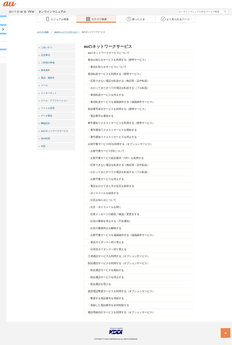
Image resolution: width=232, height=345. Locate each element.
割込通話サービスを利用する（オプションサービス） (119, 263)
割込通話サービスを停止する (107, 277)
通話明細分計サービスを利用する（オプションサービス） (121, 312)
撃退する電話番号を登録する (107, 298)
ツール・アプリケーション (54, 100)
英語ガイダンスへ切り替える (107, 242)
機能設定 (45, 123)
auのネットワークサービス (66, 32)
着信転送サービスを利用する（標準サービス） (115, 73)
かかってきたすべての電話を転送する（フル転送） (120, 87)
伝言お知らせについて (103, 200)
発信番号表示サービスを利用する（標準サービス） (117, 108)
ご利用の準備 (47, 62)
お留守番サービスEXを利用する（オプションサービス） (120, 144)
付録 (43, 146)
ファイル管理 (47, 108)
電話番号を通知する (102, 115)
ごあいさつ (46, 47)
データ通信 (46, 115)
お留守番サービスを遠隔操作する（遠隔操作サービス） (122, 235)
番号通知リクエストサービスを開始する (113, 129)
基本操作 (45, 70)
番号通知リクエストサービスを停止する (113, 136)
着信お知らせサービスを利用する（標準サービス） (117, 59)
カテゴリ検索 (43, 32)
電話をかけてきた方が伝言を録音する (112, 186)
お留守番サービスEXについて (107, 150)
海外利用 (45, 138)
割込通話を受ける (100, 284)
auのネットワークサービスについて (108, 52)
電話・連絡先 (47, 77)
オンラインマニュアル (37, 11)
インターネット (49, 93)
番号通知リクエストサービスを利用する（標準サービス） (121, 122)
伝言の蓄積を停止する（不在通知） (111, 221)
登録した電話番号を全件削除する (109, 305)
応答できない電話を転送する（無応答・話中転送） (120, 80)
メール (44, 85)
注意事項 (45, 55)
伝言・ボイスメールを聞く (105, 207)
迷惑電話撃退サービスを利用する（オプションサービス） (121, 291)
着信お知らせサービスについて (108, 66)
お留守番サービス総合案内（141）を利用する (117, 158)
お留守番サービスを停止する (107, 179)
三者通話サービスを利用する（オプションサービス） (119, 256)
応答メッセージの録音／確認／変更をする (114, 214)
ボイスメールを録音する (104, 193)
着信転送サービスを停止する (107, 94)
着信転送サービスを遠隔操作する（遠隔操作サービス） (122, 101)
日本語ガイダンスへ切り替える (108, 249)
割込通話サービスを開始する (107, 270)
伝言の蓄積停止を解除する (105, 228)
